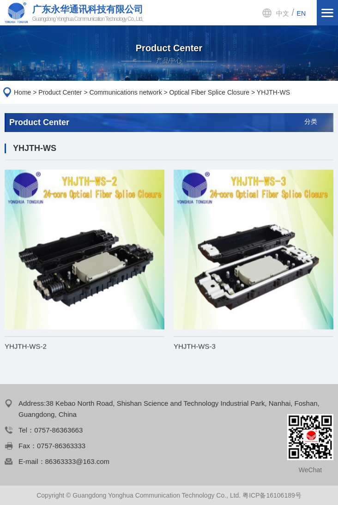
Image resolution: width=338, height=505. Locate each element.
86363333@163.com (77, 461)
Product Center (60, 92)
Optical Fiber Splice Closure (209, 92)
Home (22, 92)
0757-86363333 (61, 446)
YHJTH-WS (273, 92)
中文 (282, 13)
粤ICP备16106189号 (272, 495)
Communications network (125, 92)
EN (301, 13)
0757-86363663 (58, 430)
